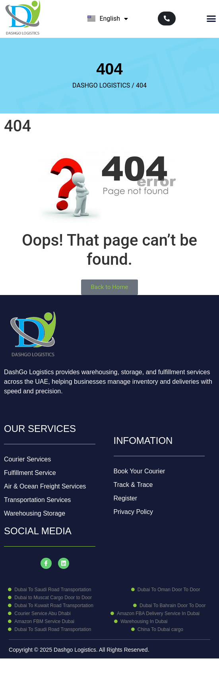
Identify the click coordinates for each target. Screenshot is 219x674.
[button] (211, 18)
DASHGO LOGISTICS (101, 85)
